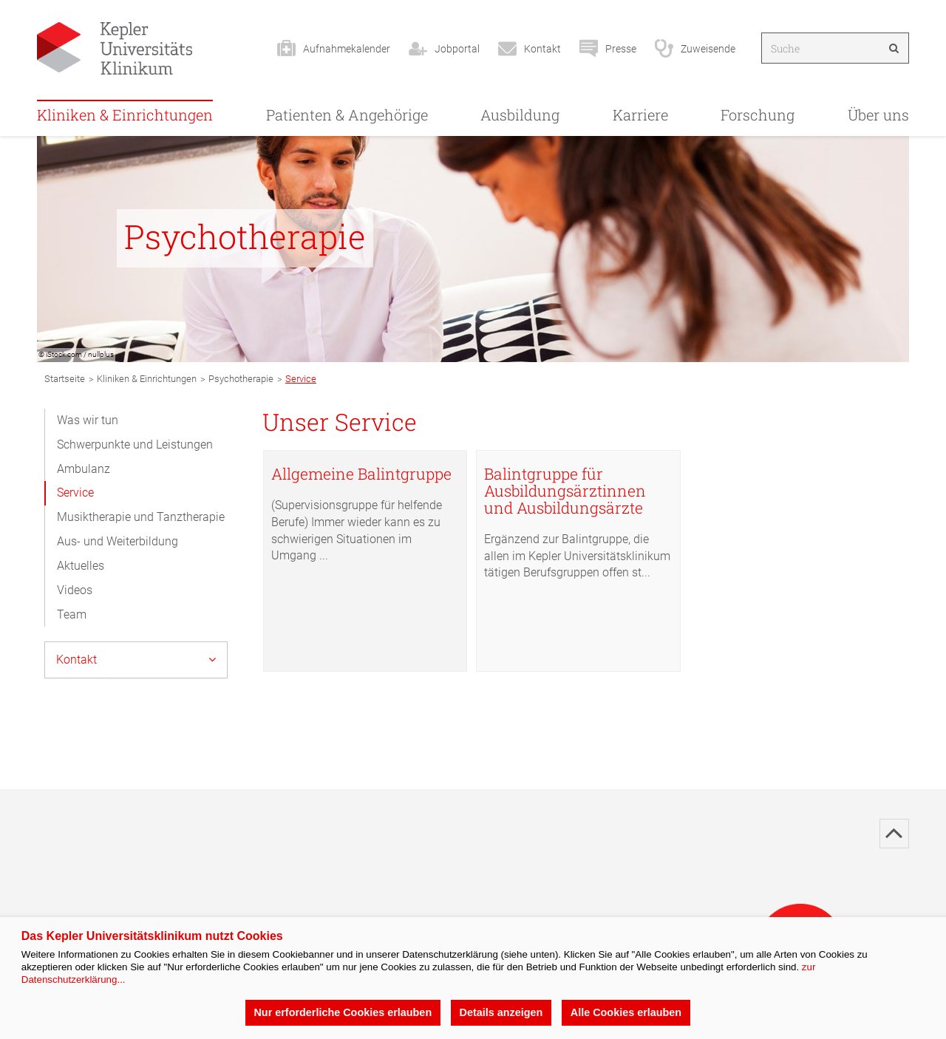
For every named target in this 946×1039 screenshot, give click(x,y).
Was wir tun (87, 420)
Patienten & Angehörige (347, 114)
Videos (74, 590)
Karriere (640, 114)
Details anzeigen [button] (501, 1012)
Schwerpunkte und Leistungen (135, 444)
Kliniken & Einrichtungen (125, 114)
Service (75, 493)
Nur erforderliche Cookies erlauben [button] (342, 1012)
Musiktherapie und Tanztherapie (141, 517)
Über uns (878, 114)
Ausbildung (519, 114)
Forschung (757, 114)
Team (71, 614)
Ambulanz (83, 469)
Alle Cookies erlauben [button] (626, 1012)
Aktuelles (80, 566)
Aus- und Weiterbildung (117, 541)
